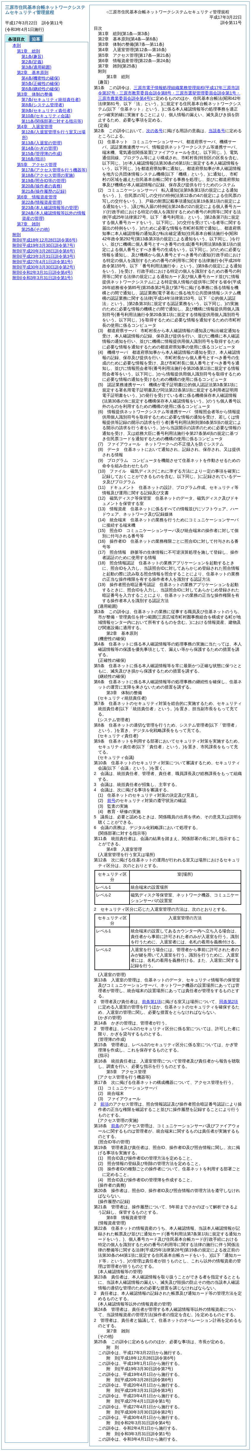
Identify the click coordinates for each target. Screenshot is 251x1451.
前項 (104, 1104)
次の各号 (154, 130)
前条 (115, 1125)
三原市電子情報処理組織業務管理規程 (169, 93)
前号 (111, 800)
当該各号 (217, 130)
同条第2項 (228, 1001)
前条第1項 (151, 1001)
